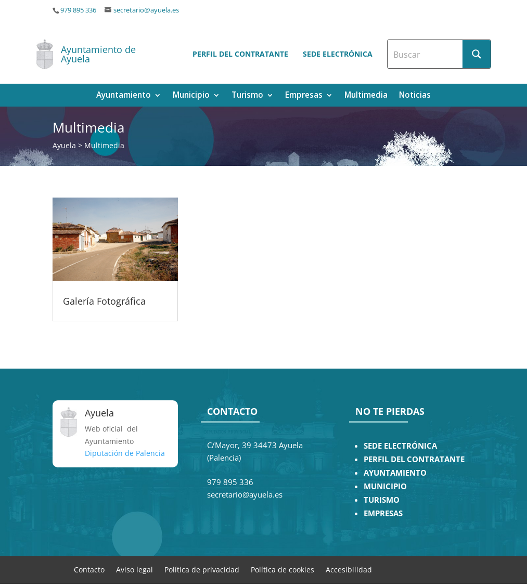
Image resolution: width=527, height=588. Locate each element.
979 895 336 (78, 10)
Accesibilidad (349, 569)
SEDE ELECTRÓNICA (400, 445)
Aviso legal (134, 569)
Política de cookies (282, 569)
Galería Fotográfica (104, 301)
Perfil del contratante (240, 54)
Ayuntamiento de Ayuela (98, 54)
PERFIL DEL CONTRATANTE (414, 459)
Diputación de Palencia (125, 453)
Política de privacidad (201, 569)
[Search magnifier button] (476, 54)
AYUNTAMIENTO (395, 472)
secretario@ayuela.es (146, 10)
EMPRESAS (383, 513)
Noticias (415, 96)
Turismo (247, 96)
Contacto (89, 569)
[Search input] (425, 54)
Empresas (304, 96)
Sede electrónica (337, 54)
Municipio (191, 96)
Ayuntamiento (123, 96)
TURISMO (382, 499)
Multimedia (366, 96)
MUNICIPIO (385, 486)
